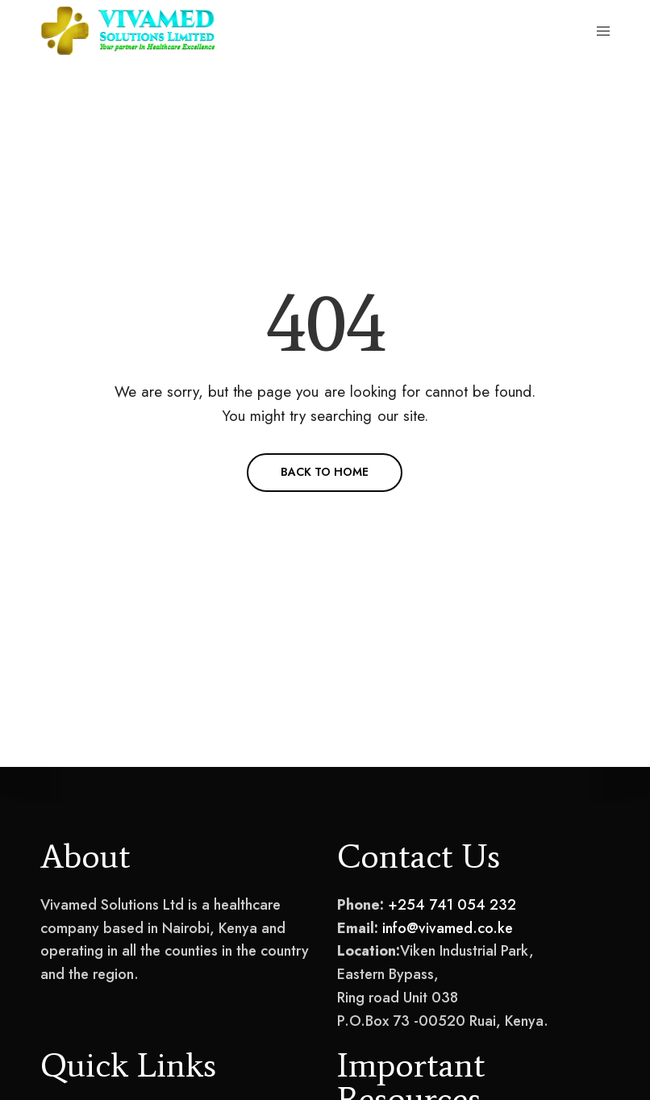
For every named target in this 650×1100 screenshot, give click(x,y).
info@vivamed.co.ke (447, 928)
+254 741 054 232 (452, 904)
